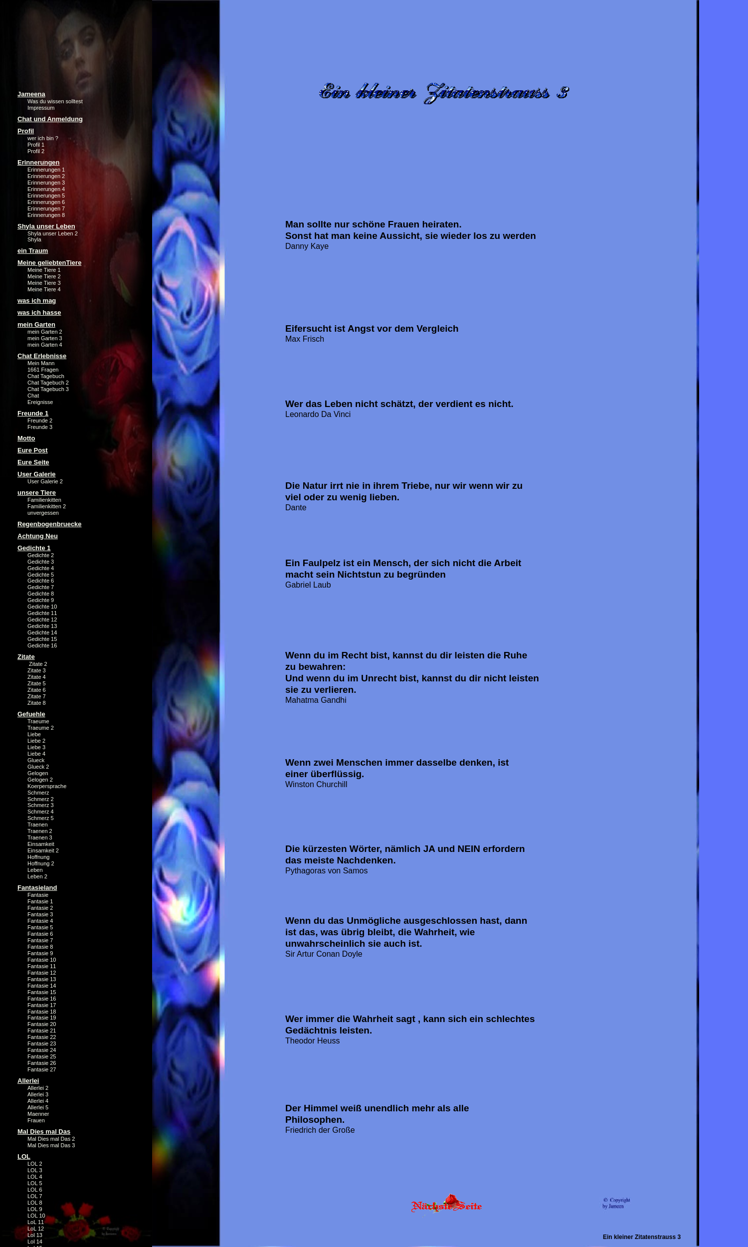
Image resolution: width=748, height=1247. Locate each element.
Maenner (38, 1114)
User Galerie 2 (45, 481)
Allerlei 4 (37, 1101)
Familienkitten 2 (46, 506)
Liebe (34, 734)
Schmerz (38, 793)
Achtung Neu (37, 536)
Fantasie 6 (40, 934)
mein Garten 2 (44, 332)
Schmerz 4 (40, 812)
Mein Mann (40, 363)
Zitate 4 (36, 677)
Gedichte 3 (40, 562)
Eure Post (32, 450)
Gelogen (37, 773)
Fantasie (37, 895)
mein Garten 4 (44, 345)
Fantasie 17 (41, 1005)
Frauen (36, 1120)
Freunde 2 (39, 420)
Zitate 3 (36, 670)
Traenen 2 (39, 831)
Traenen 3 (39, 837)
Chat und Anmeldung (50, 119)
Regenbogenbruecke (49, 524)
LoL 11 (35, 1222)
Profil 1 (35, 145)
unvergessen (43, 513)
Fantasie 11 (41, 966)
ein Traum (32, 250)
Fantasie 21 (41, 1031)
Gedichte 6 (40, 581)
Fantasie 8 (40, 947)
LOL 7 (34, 1196)
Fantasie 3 (40, 914)
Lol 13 (34, 1235)
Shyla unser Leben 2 (52, 233)
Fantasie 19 (41, 1018)
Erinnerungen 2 (46, 176)
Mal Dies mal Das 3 (51, 1145)
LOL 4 (34, 1177)
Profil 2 (35, 151)
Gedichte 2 (40, 555)
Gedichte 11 (42, 613)
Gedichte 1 (33, 548)
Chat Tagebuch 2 (48, 383)
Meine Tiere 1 (44, 270)
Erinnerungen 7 (46, 208)
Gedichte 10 (42, 607)
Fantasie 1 (40, 901)
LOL (23, 1156)
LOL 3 (34, 1170)
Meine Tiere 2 (44, 276)
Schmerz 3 (40, 805)
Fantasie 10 (41, 960)
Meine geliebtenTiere (49, 262)
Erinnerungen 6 (46, 202)
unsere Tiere (36, 492)
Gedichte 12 (42, 620)
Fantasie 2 (40, 908)
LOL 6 (34, 1190)
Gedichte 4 (40, 568)
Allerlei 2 (37, 1088)
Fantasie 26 (41, 1063)
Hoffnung (38, 857)
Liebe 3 (36, 747)
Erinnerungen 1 (46, 170)
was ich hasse (39, 312)
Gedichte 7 (40, 587)
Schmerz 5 (40, 818)
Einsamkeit (40, 844)
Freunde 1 (32, 413)
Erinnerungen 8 (46, 215)
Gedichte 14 (42, 632)
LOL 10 (36, 1216)
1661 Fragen (42, 370)
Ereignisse (40, 402)
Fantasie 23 (41, 1043)
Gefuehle (31, 714)
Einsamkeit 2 (43, 850)
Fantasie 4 (40, 921)
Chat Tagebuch (45, 376)
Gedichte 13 (42, 626)
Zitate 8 (36, 703)
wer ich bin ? (42, 138)
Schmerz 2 (40, 799)
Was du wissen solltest (55, 101)
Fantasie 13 (41, 979)
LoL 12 (35, 1229)
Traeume (38, 721)
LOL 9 (34, 1209)
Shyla (34, 239)
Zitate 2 (37, 664)
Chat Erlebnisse (41, 356)
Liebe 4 (36, 754)
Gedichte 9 (40, 600)
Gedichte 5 (40, 575)
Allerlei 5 (37, 1107)
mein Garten (36, 324)
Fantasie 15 (41, 992)
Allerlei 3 (37, 1094)
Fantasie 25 (41, 1056)
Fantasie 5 (40, 927)
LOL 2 (34, 1164)
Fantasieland (37, 887)
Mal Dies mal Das (43, 1131)
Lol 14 (34, 1242)
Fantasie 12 (41, 973)
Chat (33, 396)
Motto (26, 438)
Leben (35, 870)
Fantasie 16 (41, 999)
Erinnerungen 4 (46, 189)
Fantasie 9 (40, 953)
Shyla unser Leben (46, 226)
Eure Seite (33, 462)
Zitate (26, 656)
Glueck (35, 760)
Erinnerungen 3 (46, 183)
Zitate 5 (36, 683)
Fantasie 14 (41, 986)
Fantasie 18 (41, 1012)
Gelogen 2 (40, 780)
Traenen (37, 825)
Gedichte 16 (42, 645)
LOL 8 (34, 1203)
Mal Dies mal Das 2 (51, 1139)
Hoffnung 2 (40, 863)
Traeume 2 (40, 728)
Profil (25, 131)
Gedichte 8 (40, 594)
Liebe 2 (36, 741)
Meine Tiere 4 (44, 289)
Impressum (40, 108)
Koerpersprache (46, 786)
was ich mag (36, 300)
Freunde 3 (39, 427)
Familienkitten (44, 500)
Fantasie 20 (41, 1024)
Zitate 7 (36, 696)
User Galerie (36, 474)
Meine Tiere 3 (44, 283)
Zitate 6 (36, 690)
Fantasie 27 (41, 1069)
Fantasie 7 (40, 940)
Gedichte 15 (42, 639)
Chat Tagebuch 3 (48, 389)
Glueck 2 (38, 767)
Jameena (31, 94)
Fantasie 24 (41, 1050)
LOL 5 (34, 1183)
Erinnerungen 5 (46, 196)
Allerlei (28, 1080)
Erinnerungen (38, 162)
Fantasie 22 (41, 1037)
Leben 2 (37, 876)
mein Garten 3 (44, 338)
